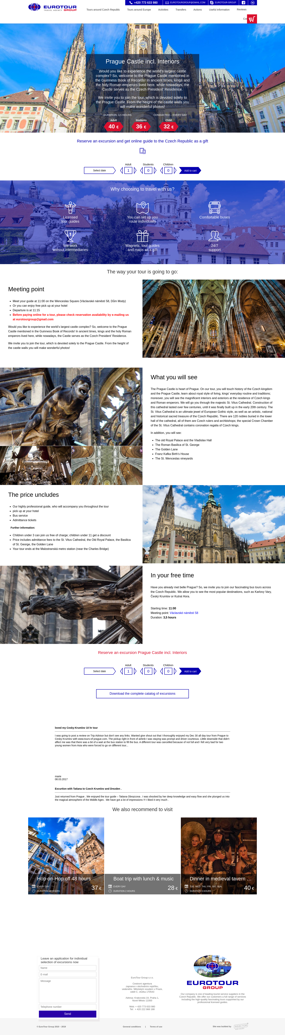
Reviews (241, 9)
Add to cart (190, 170)
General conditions (132, 1027)
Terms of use (156, 1027)
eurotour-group (225, 2)
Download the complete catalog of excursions (142, 693)
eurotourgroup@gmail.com (187, 2)
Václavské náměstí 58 (184, 612)
